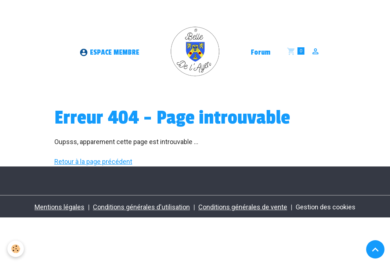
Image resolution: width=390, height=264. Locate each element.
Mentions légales (59, 207)
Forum (260, 52)
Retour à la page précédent (93, 161)
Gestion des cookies (325, 207)
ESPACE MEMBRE (109, 53)
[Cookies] (15, 249)
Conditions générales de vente (242, 207)
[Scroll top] (375, 249)
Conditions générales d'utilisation (141, 207)
